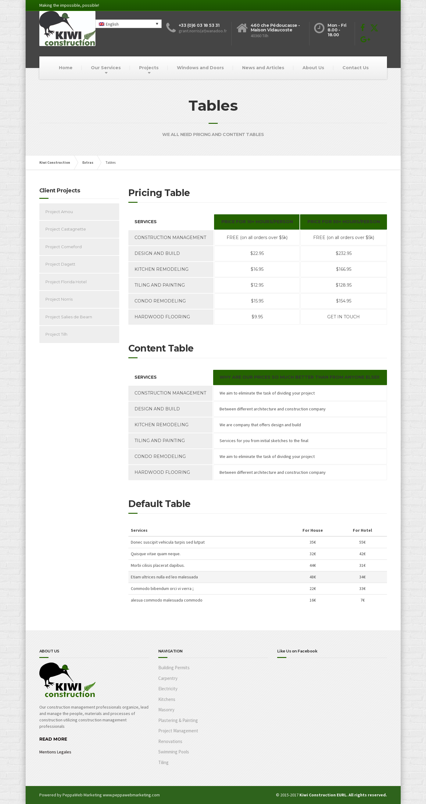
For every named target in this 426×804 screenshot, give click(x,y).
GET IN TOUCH (343, 317)
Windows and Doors (200, 67)
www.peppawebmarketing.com (131, 795)
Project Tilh (56, 334)
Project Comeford (63, 246)
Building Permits (174, 667)
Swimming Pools (173, 752)
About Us (313, 67)
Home (66, 67)
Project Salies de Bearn (68, 316)
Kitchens (166, 699)
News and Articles (263, 67)
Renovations (170, 741)
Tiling (163, 762)
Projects (149, 67)
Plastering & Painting (178, 720)
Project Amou (59, 211)
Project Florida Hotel (66, 281)
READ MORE (53, 739)
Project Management (178, 731)
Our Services (106, 67)
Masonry (166, 710)
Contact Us (355, 67)
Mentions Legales (55, 752)
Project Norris (59, 299)
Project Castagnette (65, 229)
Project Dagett (60, 264)
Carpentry (167, 678)
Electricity (167, 688)
